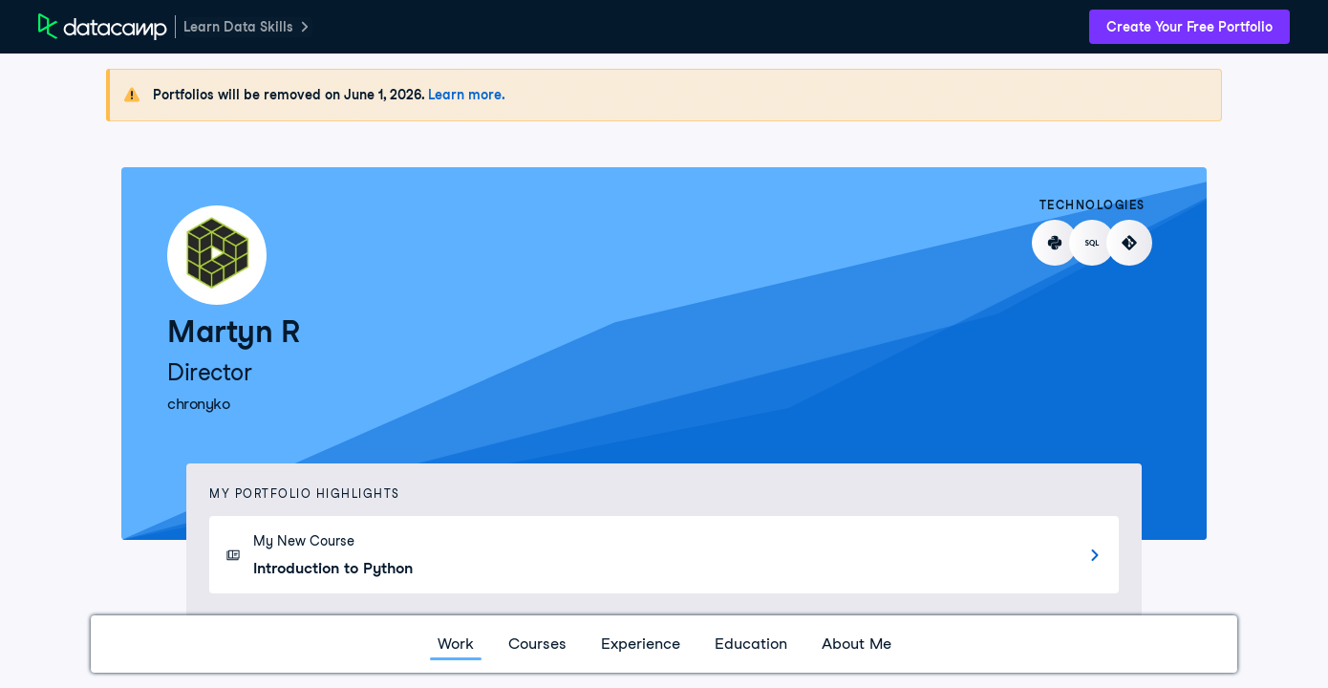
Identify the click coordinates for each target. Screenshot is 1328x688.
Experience (640, 643)
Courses (537, 643)
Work (456, 643)
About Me (856, 643)
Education (751, 643)
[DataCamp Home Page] (102, 26)
